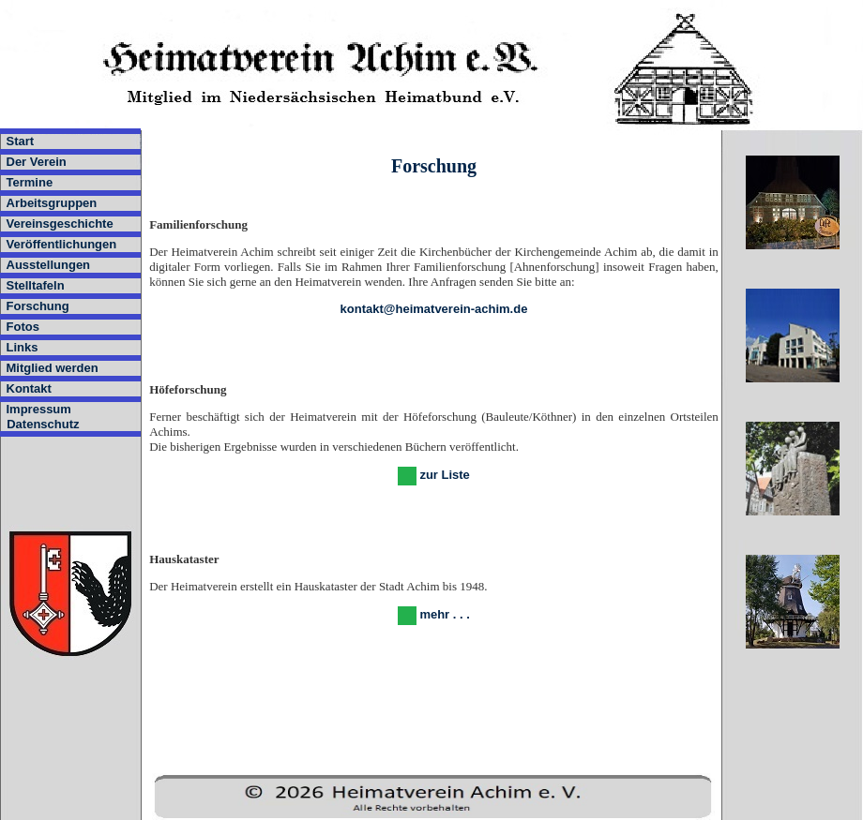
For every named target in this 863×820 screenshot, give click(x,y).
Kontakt (29, 388)
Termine (30, 182)
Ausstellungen (49, 265)
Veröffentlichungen (62, 244)
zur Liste (444, 475)
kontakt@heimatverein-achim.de (434, 309)
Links (22, 347)
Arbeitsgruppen (52, 203)
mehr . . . (444, 614)
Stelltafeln (36, 285)
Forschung (38, 306)
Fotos (23, 327)
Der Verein (37, 162)
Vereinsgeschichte (60, 223)
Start (21, 141)
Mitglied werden (52, 368)
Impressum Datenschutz (40, 416)
